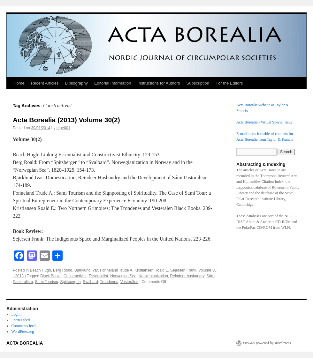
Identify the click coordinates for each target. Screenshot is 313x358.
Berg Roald (62, 270)
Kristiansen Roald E (151, 270)
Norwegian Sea (123, 276)
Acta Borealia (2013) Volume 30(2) (66, 119)
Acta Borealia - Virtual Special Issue (264, 122)
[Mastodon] (32, 256)
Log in (16, 314)
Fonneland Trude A (116, 270)
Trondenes (109, 282)
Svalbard (90, 282)
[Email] (44, 256)
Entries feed (20, 320)
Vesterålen (129, 282)
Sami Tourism (46, 282)
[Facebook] (19, 256)
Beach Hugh (40, 270)
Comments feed (23, 326)
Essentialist (98, 276)
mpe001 (63, 128)
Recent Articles (45, 83)
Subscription (198, 83)
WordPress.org (22, 331)
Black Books (50, 276)
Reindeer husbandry (187, 276)
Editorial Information (112, 83)
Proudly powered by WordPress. (267, 343)
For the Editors (229, 83)
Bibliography (76, 83)
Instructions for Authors (159, 83)
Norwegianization (153, 276)
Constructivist (75, 276)
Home (19, 83)
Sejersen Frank (183, 270)
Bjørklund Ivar (86, 270)
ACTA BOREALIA (24, 343)
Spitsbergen (70, 282)
